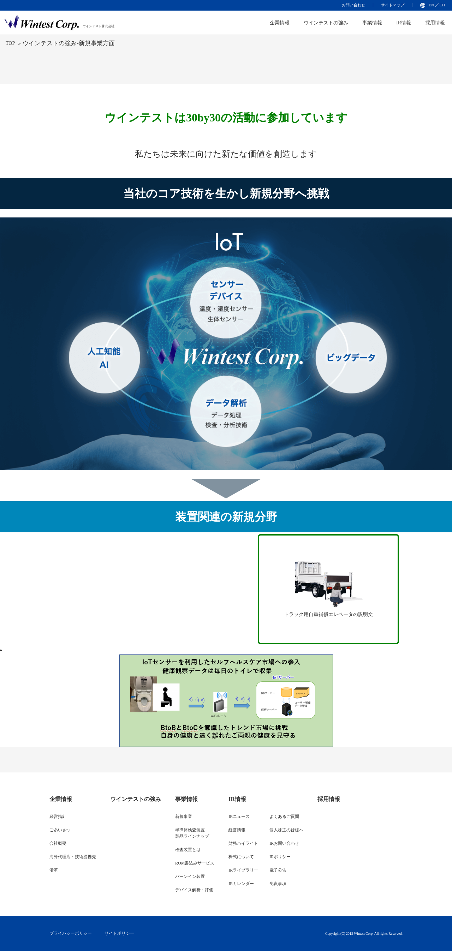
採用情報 (435, 22)
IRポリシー (280, 856)
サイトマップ (392, 5)
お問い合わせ (353, 5)
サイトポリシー (119, 933)
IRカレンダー (241, 883)
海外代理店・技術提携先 (72, 856)
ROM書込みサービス (194, 863)
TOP (10, 43)
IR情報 (403, 22)
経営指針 (57, 816)
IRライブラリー (243, 870)
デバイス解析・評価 (194, 889)
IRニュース (239, 816)
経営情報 (236, 829)
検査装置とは (188, 849)
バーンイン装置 (190, 876)
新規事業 (183, 816)
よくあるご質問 (284, 816)
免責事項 (277, 883)
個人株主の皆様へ (286, 829)
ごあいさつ (60, 829)
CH (442, 5)
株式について (241, 856)
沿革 (53, 870)
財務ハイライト (243, 843)
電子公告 (277, 870)
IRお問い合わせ (284, 843)
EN (431, 5)
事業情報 (372, 22)
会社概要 (57, 843)
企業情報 (60, 799)
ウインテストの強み (326, 22)
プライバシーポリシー (70, 933)
